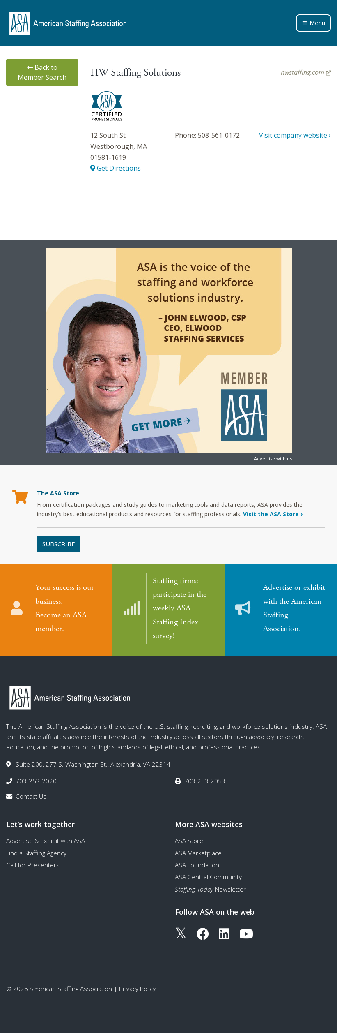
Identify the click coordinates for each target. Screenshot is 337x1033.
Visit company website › (295, 135)
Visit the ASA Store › (273, 514)
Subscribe (58, 544)
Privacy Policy (137, 988)
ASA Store (189, 841)
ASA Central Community (208, 876)
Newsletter (210, 889)
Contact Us (31, 796)
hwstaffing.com (306, 72)
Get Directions (115, 168)
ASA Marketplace (198, 852)
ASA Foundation (197, 864)
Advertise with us (273, 458)
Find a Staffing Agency (36, 852)
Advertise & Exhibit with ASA (45, 841)
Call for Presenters (33, 864)
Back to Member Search (42, 72)
